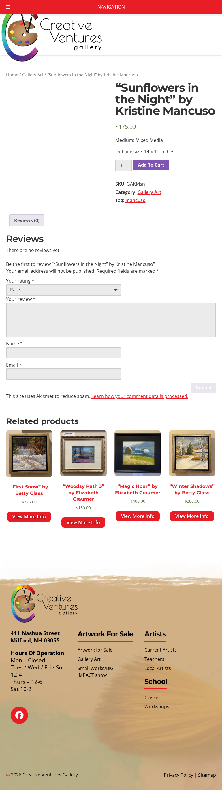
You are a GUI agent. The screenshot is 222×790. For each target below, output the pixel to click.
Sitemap (207, 775)
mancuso (135, 200)
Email (14, 365)
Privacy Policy (178, 775)
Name (14, 343)
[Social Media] (23, 719)
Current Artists (160, 650)
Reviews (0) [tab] (26, 220)
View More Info (29, 517)
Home (12, 74)
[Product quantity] (123, 165)
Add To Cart (151, 165)
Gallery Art (32, 74)
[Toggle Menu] (8, 7)
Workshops (156, 706)
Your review (20, 299)
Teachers (154, 659)
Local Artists (157, 668)
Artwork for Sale (95, 650)
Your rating (20, 281)
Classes (152, 697)
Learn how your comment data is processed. (139, 396)
